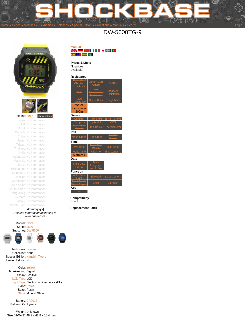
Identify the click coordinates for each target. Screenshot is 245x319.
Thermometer (113, 127)
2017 (29, 115)
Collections (102, 25)
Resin (30, 286)
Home (5, 25)
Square (31, 249)
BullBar (113, 83)
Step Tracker (95, 127)
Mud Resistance (79, 100)
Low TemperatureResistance (96, 92)
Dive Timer (79, 146)
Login (238, 25)
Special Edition (82, 25)
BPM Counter (113, 118)
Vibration (113, 182)
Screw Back (96, 100)
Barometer (96, 118)
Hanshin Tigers (36, 256)
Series (16, 25)
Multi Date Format (79, 165)
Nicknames (45, 25)
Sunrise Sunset (113, 137)
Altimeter (79, 118)
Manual (76, 47)
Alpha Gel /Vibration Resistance (79, 83)
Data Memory (113, 176)
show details (45, 116)
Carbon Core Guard (95, 83)
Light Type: (19, 282)
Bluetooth (96, 176)
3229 (29, 223)
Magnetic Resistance (112, 92)
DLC (79, 92)
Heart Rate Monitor (79, 127)
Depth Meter (96, 122)
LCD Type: (19, 278)
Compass (79, 122)
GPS (113, 122)
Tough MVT (113, 100)
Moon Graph (79, 136)
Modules (29, 25)
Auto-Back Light (79, 177)
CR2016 (31, 300)
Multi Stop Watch (96, 147)
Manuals (118, 25)
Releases (62, 25)
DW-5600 (32, 230)
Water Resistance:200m (79, 108)
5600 (29, 226)
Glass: (22, 293)
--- (79, 191)
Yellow (30, 267)
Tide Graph (95, 136)
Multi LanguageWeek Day (96, 165)
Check (74, 201)
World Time (79, 151)
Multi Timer (113, 146)
